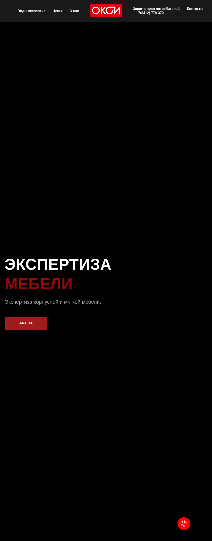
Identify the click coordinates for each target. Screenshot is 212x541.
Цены (57, 11)
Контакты (195, 9)
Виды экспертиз (31, 11)
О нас (74, 11)
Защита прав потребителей (156, 9)
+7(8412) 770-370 (150, 13)
